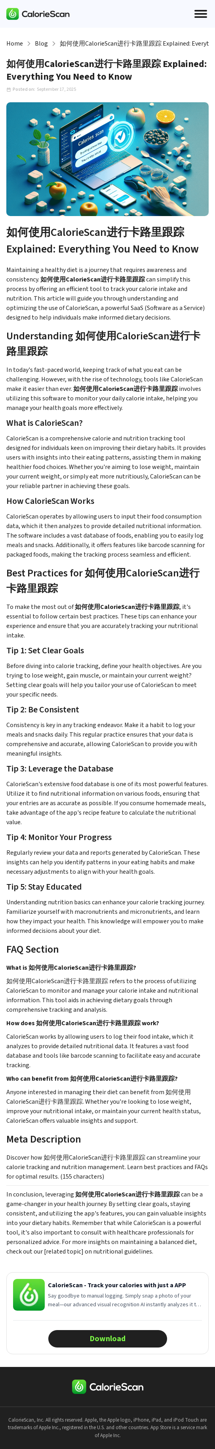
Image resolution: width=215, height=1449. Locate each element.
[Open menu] (201, 14)
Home (14, 43)
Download (107, 1338)
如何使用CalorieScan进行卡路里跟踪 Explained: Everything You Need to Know (134, 43)
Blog (41, 43)
